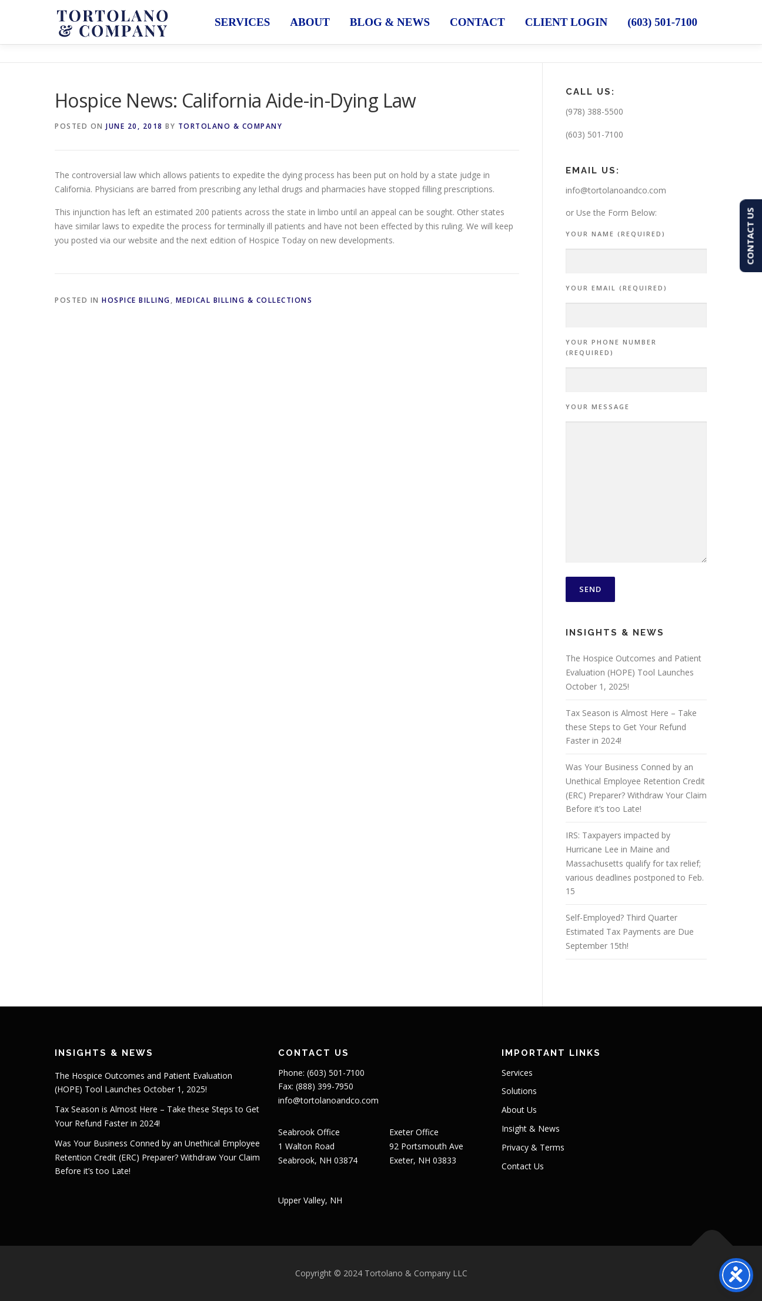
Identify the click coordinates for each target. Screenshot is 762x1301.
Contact (477, 22)
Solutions (519, 1090)
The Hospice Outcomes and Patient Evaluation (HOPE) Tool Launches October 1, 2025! (633, 672)
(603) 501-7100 (662, 22)
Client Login (566, 22)
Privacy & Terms (533, 1147)
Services (242, 22)
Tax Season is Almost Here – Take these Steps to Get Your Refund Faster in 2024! (631, 727)
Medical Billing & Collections (244, 300)
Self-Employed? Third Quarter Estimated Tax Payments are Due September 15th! (630, 931)
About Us (519, 1109)
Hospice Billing (136, 300)
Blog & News (390, 22)
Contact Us (523, 1166)
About (310, 22)
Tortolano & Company (230, 126)
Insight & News (531, 1128)
